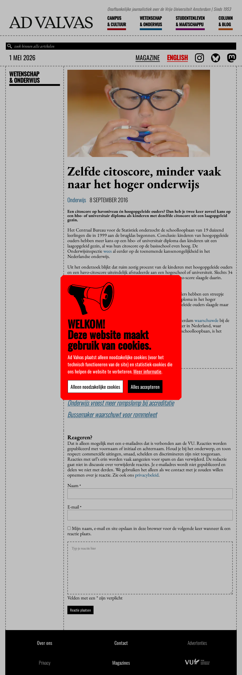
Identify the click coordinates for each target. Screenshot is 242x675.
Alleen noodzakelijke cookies (95, 386)
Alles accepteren (145, 386)
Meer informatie (147, 371)
